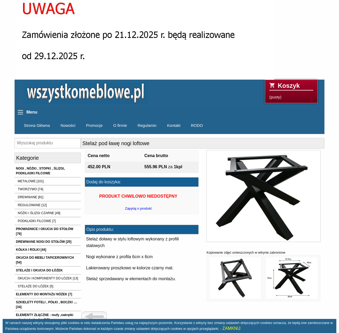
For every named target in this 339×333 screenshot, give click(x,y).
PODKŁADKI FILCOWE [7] (37, 221)
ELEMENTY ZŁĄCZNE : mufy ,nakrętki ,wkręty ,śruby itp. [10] (44, 317)
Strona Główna (37, 125)
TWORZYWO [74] (30, 189)
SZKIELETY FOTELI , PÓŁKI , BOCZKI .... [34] (46, 304)
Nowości (67, 125)
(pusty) (291, 90)
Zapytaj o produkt (138, 208)
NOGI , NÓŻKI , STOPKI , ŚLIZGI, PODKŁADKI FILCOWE (40, 171)
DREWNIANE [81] (30, 197)
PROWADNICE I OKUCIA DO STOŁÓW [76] (44, 231)
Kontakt (173, 125)
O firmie (120, 125)
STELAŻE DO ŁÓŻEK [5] (35, 286)
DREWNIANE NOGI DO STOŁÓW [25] (44, 242)
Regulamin (147, 125)
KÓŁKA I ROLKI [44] (31, 250)
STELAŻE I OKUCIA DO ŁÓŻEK (39, 270)
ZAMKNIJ (231, 328)
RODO (197, 125)
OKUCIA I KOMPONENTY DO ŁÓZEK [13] (48, 278)
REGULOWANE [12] (32, 205)
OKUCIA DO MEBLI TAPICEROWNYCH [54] (45, 260)
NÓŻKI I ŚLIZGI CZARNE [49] (39, 213)
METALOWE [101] (31, 181)
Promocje (94, 125)
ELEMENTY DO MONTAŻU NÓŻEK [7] (44, 294)
